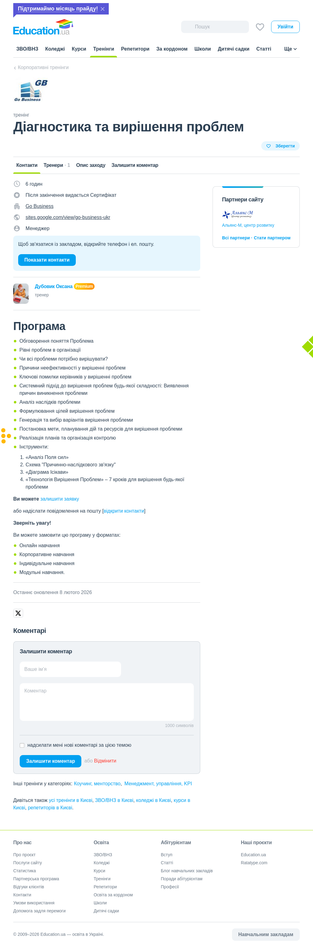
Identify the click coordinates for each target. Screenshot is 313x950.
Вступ (167, 854)
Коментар (35, 690)
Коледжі (102, 862)
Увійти (285, 26)
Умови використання (34, 902)
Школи (100, 902)
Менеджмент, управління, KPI (158, 783)
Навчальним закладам (265, 934)
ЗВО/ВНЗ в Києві (114, 800)
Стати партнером (272, 237)
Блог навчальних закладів (187, 870)
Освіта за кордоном (113, 894)
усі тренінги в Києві (70, 800)
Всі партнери (236, 237)
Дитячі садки (106, 910)
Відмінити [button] (105, 760)
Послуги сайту (27, 862)
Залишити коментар (50, 761)
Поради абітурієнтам (181, 878)
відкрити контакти (124, 511)
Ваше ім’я (35, 669)
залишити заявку (59, 499)
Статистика (24, 870)
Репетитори (105, 886)
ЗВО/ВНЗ (103, 854)
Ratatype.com (254, 862)
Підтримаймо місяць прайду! (58, 9)
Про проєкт (24, 854)
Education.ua (253, 854)
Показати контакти (47, 259)
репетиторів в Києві (50, 807)
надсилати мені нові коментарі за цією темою (79, 745)
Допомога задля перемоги (39, 910)
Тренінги (102, 878)
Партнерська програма (36, 878)
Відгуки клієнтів (28, 886)
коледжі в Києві (153, 800)
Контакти (22, 894)
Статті (167, 862)
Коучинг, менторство (97, 783)
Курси (99, 870)
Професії (170, 886)
